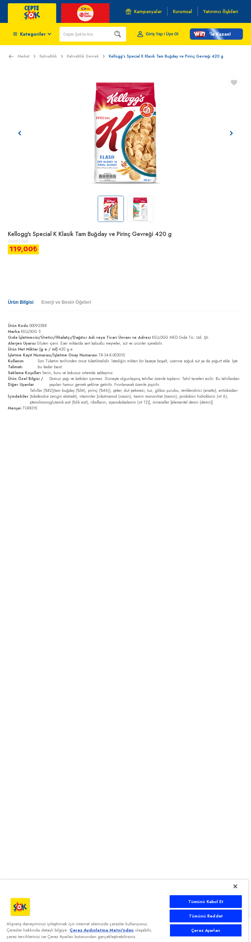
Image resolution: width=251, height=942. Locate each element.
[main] (124, 910)
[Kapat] (235, 886)
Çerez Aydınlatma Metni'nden (102, 930)
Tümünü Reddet (206, 916)
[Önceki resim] (19, 133)
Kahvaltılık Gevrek (86, 56)
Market (27, 56)
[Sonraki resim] (231, 133)
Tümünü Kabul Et (206, 901)
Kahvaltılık (51, 56)
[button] (216, 34)
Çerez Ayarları (205, 930)
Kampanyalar (144, 11)
